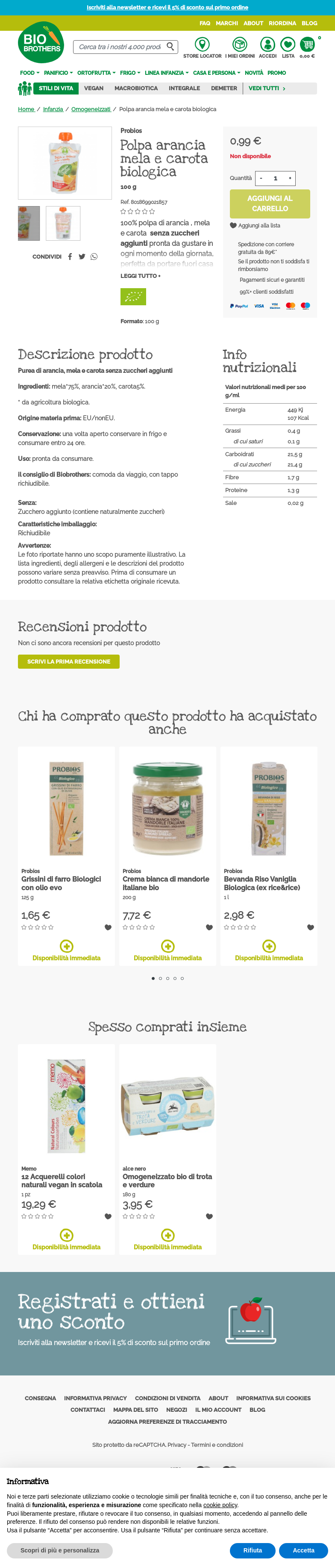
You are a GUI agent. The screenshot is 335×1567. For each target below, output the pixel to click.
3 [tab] (167, 978)
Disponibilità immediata (66, 950)
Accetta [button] (303, 1550)
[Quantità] (275, 178)
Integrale (184, 88)
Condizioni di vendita (167, 1398)
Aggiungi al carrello (269, 204)
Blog (309, 23)
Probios (131, 130)
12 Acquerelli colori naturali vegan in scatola (61, 1181)
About (253, 23)
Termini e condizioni (217, 1445)
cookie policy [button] (220, 1505)
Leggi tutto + (140, 276)
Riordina (282, 23)
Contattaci (88, 1410)
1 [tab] (153, 978)
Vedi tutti (267, 88)
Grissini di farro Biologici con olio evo (61, 883)
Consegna (40, 1398)
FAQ (205, 23)
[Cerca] (125, 47)
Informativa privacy (95, 1398)
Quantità (241, 178)
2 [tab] (160, 978)
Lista (287, 48)
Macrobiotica (136, 88)
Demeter (224, 88)
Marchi (227, 23)
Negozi (176, 1410)
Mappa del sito (135, 1410)
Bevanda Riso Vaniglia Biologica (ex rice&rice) (262, 883)
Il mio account (218, 1410)
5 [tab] (182, 978)
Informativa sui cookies (273, 1398)
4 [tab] (175, 978)
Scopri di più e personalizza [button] (60, 1550)
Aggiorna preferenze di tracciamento (167, 1422)
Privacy (177, 1445)
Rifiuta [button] (253, 1550)
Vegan (93, 88)
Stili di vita (56, 88)
